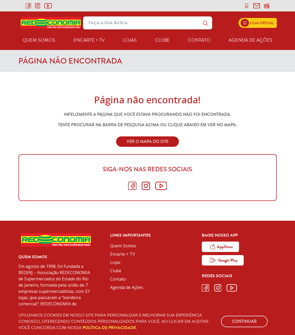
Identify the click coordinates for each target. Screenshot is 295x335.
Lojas (130, 39)
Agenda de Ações (250, 39)
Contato (199, 39)
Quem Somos (39, 39)
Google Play (224, 260)
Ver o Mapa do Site (147, 141)
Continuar (244, 321)
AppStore (221, 247)
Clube (162, 39)
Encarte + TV (89, 39)
